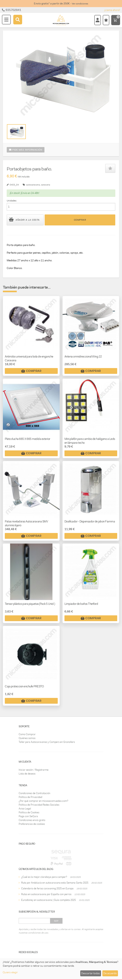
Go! (56, 920)
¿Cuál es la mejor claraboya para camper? (44, 877)
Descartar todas (90, 973)
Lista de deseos (27, 773)
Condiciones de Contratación (34, 793)
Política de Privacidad (30, 797)
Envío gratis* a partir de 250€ (61, 3)
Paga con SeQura (28, 816)
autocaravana (33, 184)
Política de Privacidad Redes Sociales (39, 804)
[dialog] (61, 968)
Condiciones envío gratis (32, 820)
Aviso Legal (25, 808)
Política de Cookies (29, 812)
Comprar (80, 219)
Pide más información (25, 149)
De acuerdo (110, 973)
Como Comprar (27, 734)
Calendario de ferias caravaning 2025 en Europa (47, 888)
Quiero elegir (10, 972)
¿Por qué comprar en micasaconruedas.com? (43, 801)
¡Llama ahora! (112, 10)
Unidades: (12, 200)
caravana (45, 184)
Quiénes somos (27, 738)
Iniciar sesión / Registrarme (33, 769)
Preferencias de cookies (32, 824)
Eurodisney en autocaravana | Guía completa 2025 (48, 900)
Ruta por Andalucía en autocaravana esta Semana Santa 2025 (54, 882)
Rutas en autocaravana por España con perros (46, 894)
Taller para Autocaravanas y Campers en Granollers (47, 742)
